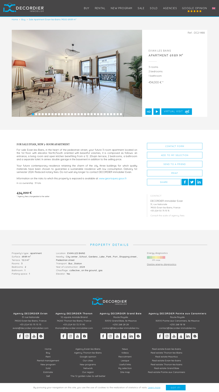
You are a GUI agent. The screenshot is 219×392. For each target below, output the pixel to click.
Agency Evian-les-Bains (87, 348)
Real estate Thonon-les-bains (166, 364)
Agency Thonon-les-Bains (88, 352)
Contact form (174, 146)
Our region (88, 372)
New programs (88, 364)
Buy (86, 8)
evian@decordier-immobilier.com (30, 328)
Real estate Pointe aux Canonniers (166, 372)
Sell (48, 376)
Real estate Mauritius (166, 356)
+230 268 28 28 (121, 324)
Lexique (125, 360)
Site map (125, 372)
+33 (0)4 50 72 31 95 (74, 324)
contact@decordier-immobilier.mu (120, 328)
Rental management (48, 360)
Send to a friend (174, 164)
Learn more (154, 387)
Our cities (88, 360)
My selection (125, 368)
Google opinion (194, 8)
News (125, 348)
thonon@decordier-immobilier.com (74, 328)
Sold (154, 8)
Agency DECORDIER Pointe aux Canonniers (177, 313)
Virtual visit (177, 111)
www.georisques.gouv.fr (113, 178)
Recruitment (124, 356)
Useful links (125, 364)
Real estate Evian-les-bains (166, 348)
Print (174, 173)
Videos (125, 352)
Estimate (48, 372)
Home (48, 348)
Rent (48, 356)
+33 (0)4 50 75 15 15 (30, 324)
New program (121, 8)
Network (88, 368)
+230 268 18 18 (177, 324)
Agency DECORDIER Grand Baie (121, 313)
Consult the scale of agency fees (167, 215)
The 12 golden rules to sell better (87, 376)
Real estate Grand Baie (166, 368)
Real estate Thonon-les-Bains (166, 352)
